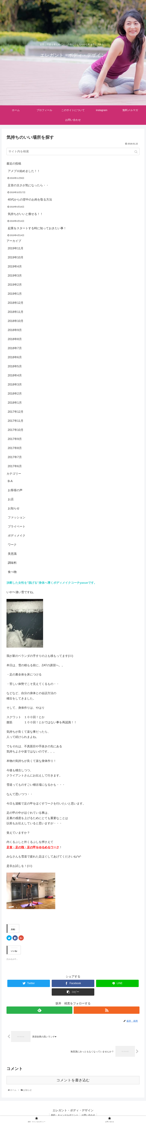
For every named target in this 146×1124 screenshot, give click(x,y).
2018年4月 (15, 375)
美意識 (12, 553)
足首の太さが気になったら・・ (28, 185)
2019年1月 (15, 293)
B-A (10, 481)
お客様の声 (15, 490)
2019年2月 (15, 284)
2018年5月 (15, 366)
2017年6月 (15, 466)
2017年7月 (15, 457)
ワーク (12, 544)
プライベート (16, 526)
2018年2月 (15, 393)
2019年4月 (15, 266)
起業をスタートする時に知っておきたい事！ (37, 228)
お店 (11, 499)
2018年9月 (15, 330)
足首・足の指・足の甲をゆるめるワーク (33, 847)
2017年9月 (15, 439)
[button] (136, 152)
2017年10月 (15, 430)
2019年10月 (15, 257)
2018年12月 (15, 302)
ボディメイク (16, 535)
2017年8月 (15, 448)
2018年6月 (15, 357)
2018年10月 (15, 321)
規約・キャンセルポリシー (64, 1115)
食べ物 (12, 572)
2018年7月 (15, 348)
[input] (73, 151)
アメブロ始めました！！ (24, 171)
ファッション (16, 517)
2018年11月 (15, 312)
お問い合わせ (88, 1115)
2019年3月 (15, 275)
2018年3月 (15, 384)
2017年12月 (15, 411)
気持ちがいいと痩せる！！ (25, 214)
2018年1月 (15, 402)
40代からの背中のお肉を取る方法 (30, 199)
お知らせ (14, 508)
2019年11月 (15, 248)
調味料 (12, 562)
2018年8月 (15, 339)
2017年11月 (15, 420)
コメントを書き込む (73, 1080)
